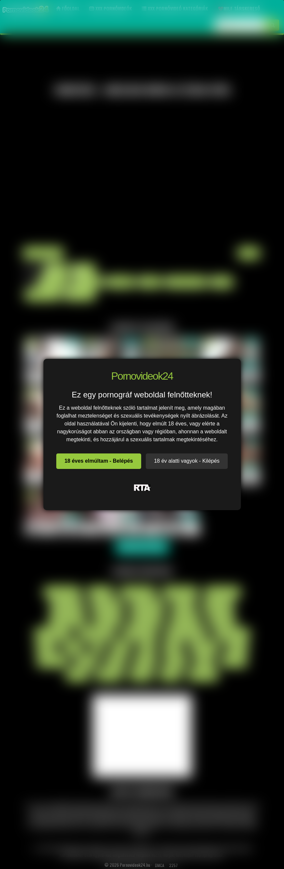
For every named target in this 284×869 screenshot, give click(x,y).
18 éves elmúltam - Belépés (99, 461)
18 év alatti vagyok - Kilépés (186, 461)
